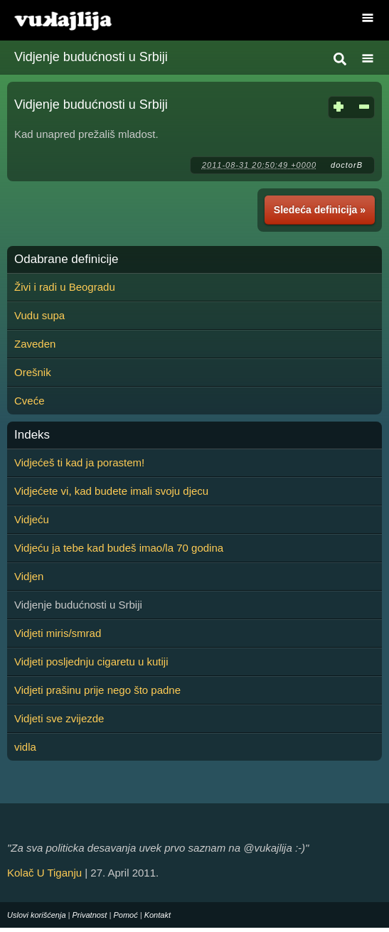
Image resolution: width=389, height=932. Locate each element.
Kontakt (157, 915)
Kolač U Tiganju (44, 873)
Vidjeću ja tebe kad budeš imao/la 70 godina (118, 548)
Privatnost (90, 915)
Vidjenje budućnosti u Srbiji (91, 57)
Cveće (29, 401)
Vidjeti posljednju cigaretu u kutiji (91, 661)
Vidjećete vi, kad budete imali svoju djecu (111, 491)
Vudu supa (39, 315)
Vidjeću (31, 519)
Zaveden (34, 344)
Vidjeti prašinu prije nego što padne (97, 690)
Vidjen (28, 576)
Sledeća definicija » (320, 209)
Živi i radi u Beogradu (64, 287)
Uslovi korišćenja (36, 915)
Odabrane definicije (66, 259)
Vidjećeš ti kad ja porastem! (79, 462)
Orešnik (32, 372)
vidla (25, 747)
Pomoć (125, 915)
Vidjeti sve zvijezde (59, 718)
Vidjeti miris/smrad (57, 633)
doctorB (347, 165)
